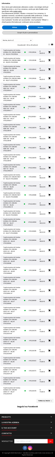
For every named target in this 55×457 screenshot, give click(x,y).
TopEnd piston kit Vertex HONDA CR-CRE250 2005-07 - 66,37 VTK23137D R (11, 391)
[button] (52, 3)
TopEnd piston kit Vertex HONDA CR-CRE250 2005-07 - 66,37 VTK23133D (11, 381)
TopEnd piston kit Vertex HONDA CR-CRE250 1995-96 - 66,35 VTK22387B (11, 138)
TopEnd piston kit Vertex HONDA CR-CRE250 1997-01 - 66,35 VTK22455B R (11, 186)
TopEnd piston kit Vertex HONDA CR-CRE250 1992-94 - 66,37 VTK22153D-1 (11, 118)
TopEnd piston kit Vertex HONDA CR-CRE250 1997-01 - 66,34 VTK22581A (12, 177)
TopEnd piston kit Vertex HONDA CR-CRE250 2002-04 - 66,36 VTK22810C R (11, 290)
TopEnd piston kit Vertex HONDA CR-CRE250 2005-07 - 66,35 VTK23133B (11, 341)
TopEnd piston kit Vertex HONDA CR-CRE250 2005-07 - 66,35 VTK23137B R (11, 351)
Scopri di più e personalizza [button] (27, 33)
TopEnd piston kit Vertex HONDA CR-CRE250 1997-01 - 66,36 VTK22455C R (11, 204)
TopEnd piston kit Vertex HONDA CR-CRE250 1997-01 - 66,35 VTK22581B (12, 195)
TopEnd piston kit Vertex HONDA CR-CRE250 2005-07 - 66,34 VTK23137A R (11, 331)
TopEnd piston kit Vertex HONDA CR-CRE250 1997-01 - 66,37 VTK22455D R (11, 222)
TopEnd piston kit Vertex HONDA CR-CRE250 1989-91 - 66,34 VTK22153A (12, 52)
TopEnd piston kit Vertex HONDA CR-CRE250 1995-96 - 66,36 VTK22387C (11, 148)
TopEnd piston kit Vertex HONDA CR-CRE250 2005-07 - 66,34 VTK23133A (11, 321)
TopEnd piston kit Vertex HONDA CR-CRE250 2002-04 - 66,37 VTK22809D (11, 300)
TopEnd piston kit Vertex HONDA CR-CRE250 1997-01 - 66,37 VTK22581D (12, 231)
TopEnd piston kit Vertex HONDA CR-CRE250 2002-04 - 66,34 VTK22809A (11, 240)
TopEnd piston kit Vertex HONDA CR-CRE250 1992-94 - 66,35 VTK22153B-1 (11, 97)
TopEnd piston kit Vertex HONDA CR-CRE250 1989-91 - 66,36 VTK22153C (11, 69)
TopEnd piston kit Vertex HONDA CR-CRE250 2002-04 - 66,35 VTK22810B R (11, 270)
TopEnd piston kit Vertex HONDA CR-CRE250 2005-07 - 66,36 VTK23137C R (11, 371)
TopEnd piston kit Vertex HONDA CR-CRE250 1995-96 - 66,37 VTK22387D (11, 158)
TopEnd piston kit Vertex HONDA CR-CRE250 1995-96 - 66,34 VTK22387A (11, 128)
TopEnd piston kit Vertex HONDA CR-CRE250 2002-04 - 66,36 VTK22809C (11, 280)
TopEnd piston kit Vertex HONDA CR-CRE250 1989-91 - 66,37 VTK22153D (12, 78)
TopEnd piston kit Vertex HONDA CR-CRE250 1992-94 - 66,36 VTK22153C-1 (11, 108)
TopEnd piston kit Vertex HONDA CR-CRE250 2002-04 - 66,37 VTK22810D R (11, 310)
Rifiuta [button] (14, 27)
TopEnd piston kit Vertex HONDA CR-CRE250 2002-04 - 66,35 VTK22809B (11, 260)
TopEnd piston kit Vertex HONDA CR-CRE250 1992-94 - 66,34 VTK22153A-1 (11, 87)
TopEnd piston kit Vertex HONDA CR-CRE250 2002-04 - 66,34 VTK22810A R (11, 250)
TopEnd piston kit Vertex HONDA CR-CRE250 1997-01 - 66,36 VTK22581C (12, 213)
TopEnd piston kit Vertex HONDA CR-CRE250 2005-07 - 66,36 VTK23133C (11, 361)
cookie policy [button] (17, 11)
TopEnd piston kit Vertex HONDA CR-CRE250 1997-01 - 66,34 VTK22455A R (11, 168)
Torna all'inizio (45, 401)
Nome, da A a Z (17, 40)
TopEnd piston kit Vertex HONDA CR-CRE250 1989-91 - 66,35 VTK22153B (12, 60)
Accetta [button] (40, 27)
